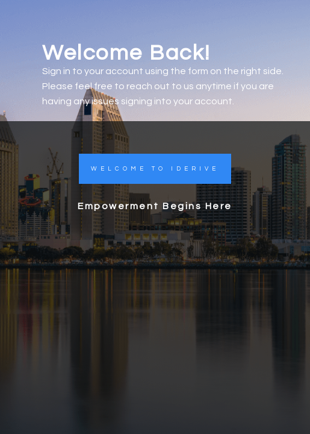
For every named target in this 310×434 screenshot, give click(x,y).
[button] (155, 169)
